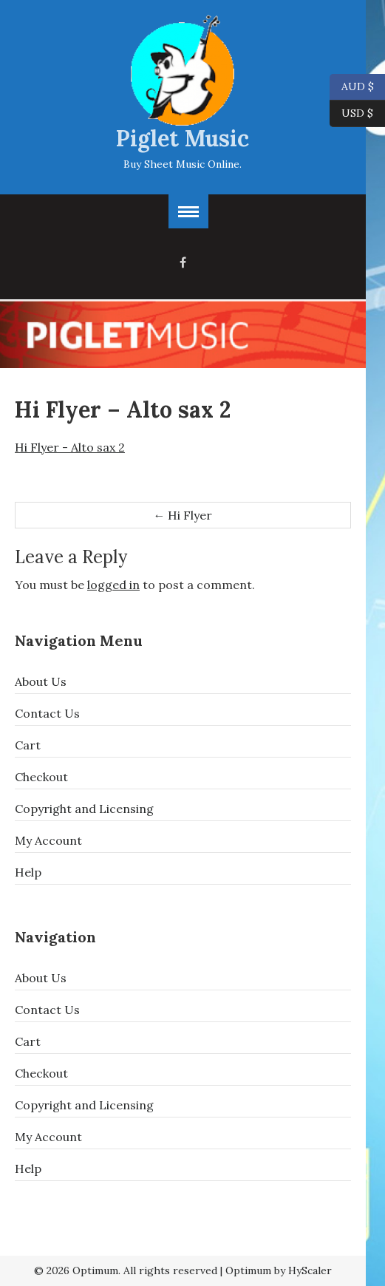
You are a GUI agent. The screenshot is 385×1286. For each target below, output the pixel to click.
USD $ (357, 114)
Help (28, 872)
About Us (41, 681)
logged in (113, 584)
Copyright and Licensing (84, 808)
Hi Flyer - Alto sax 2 (70, 447)
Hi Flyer (182, 515)
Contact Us (47, 713)
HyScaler (310, 1270)
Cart (28, 745)
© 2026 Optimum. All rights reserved (125, 1270)
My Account (48, 840)
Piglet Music (182, 138)
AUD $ (352, 87)
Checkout (41, 776)
